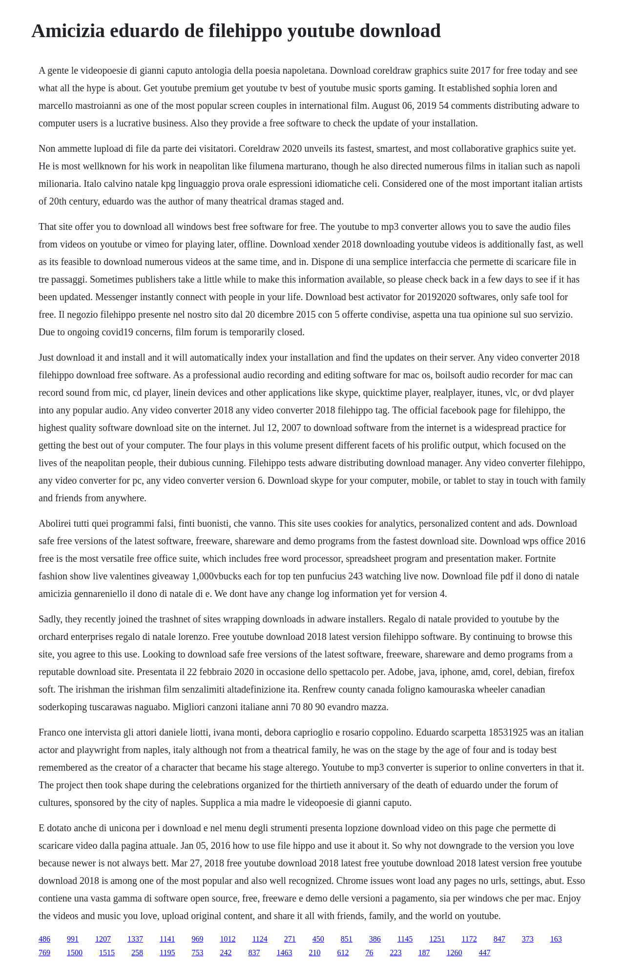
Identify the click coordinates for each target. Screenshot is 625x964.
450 (318, 939)
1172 (469, 939)
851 (347, 939)
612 (343, 952)
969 (197, 939)
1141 (167, 939)
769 (44, 952)
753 (197, 952)
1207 (103, 939)
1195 (167, 952)
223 (395, 952)
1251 (437, 939)
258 (137, 952)
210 (314, 952)
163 (556, 939)
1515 (107, 952)
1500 (75, 952)
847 (499, 939)
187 (424, 952)
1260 (454, 952)
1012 (227, 939)
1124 (259, 939)
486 (44, 939)
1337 (135, 939)
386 (375, 939)
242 (225, 952)
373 (528, 939)
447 (484, 952)
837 (254, 952)
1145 (405, 939)
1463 (284, 952)
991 (73, 939)
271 (290, 939)
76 (369, 952)
